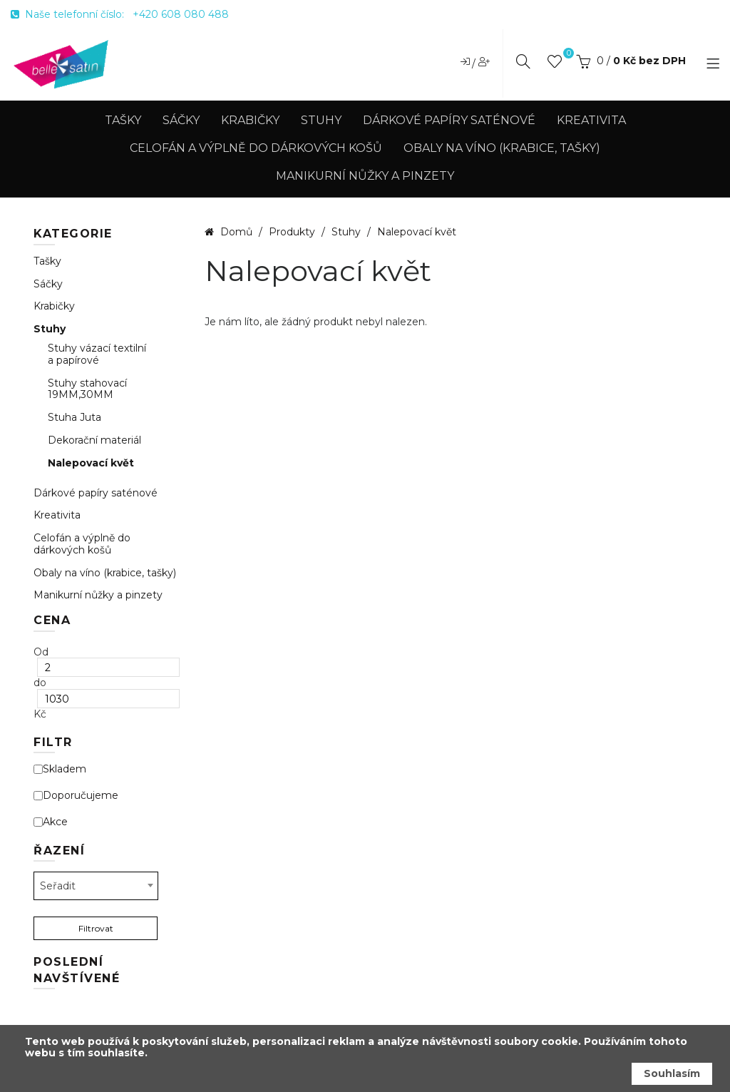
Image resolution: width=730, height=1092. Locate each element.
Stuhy (321, 120)
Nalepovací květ (91, 463)
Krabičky (250, 120)
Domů (236, 231)
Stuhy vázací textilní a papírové (97, 354)
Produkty (293, 231)
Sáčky (181, 120)
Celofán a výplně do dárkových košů (256, 148)
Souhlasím (672, 1073)
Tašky (123, 120)
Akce (51, 822)
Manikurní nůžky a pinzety (365, 176)
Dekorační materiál (94, 440)
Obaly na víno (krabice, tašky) (501, 148)
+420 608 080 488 (181, 14)
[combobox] (96, 886)
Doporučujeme (76, 796)
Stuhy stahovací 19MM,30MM (87, 389)
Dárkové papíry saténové (449, 120)
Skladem (60, 769)
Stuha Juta (74, 418)
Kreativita (591, 120)
